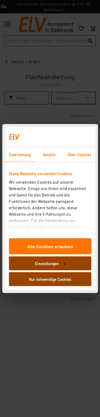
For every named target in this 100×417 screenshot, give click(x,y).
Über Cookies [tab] (79, 154)
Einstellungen (50, 263)
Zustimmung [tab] (20, 154)
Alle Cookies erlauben (50, 246)
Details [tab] (49, 154)
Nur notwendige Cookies (50, 279)
